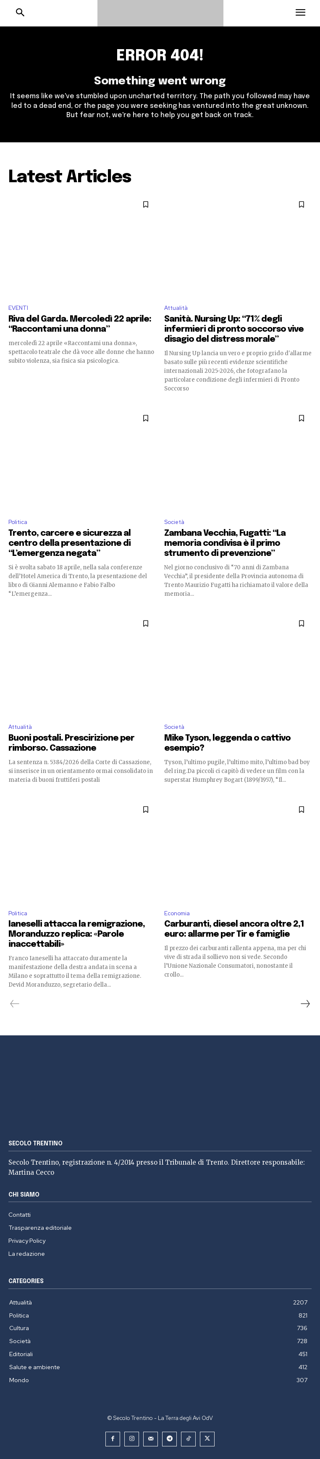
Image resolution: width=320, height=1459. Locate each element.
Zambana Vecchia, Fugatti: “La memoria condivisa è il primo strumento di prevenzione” (225, 543)
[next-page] (305, 1004)
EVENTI (18, 308)
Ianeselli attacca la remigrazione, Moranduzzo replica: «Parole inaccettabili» (76, 934)
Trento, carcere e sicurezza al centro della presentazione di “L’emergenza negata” (69, 543)
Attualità (176, 308)
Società (174, 522)
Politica (17, 522)
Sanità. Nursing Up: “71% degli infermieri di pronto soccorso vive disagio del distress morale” (234, 329)
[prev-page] (14, 1004)
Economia (177, 913)
